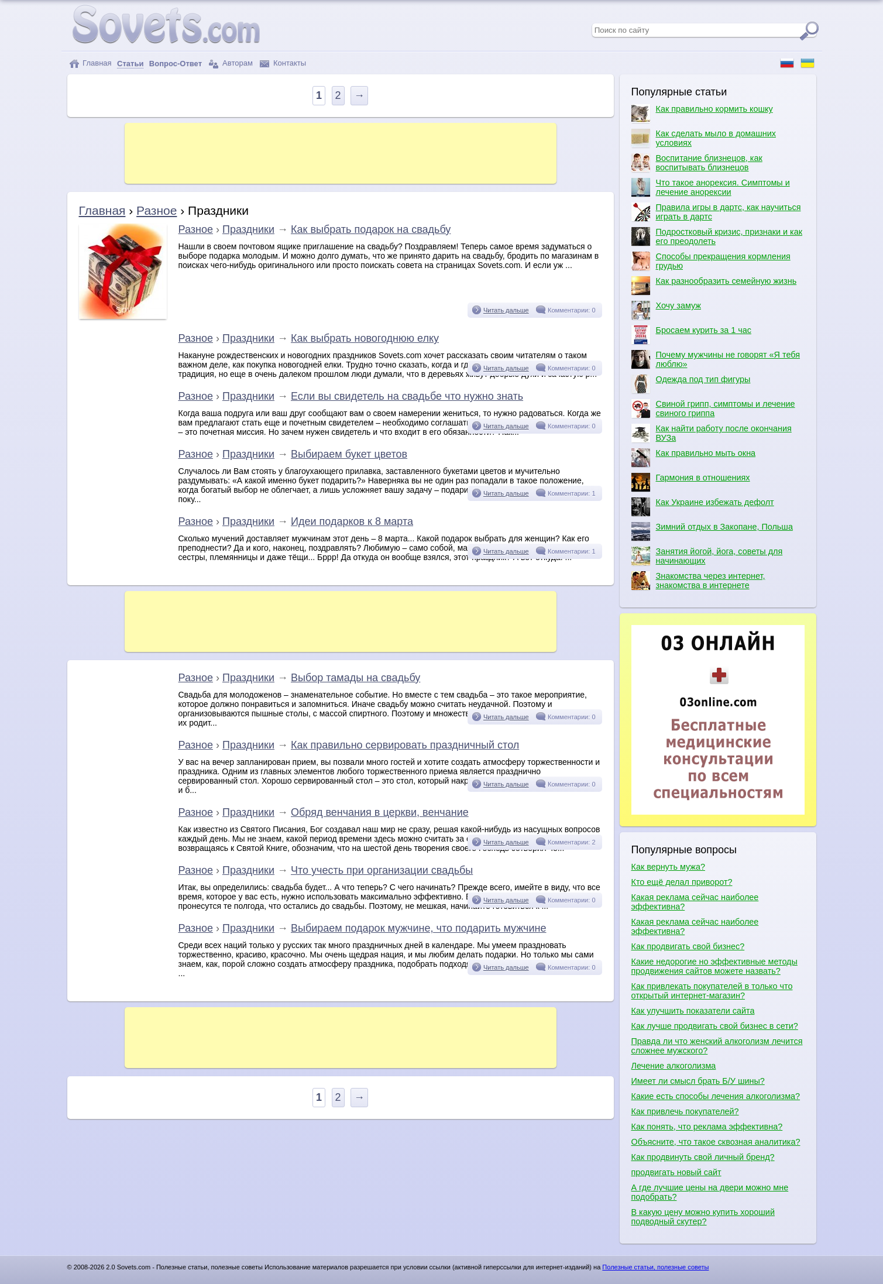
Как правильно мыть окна (693, 457)
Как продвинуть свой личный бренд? (703, 1157)
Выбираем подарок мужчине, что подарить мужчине (419, 928)
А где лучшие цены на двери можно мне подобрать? (710, 1192)
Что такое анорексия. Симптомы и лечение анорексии (710, 187)
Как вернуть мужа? (668, 866)
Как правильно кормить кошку (702, 113)
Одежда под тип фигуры (691, 384)
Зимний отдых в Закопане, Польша (712, 531)
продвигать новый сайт (676, 1172)
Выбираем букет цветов (349, 454)
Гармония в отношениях (690, 482)
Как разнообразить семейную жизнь (714, 285)
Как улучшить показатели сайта (693, 1010)
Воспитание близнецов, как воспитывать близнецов (696, 162)
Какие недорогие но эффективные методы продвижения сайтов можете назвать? (714, 966)
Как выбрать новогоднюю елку (365, 338)
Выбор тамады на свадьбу (355, 678)
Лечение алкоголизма (673, 1065)
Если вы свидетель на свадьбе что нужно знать (407, 396)
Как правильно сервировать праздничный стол (405, 745)
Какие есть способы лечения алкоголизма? (715, 1096)
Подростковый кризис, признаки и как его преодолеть (717, 236)
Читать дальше (506, 310)
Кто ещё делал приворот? (682, 882)
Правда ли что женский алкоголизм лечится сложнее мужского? (717, 1045)
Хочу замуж (666, 310)
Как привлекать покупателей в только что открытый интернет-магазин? (712, 990)
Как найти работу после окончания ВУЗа (711, 433)
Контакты (283, 63)
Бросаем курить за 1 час (691, 334)
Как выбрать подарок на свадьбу (371, 229)
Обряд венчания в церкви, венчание (380, 812)
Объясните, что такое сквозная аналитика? (715, 1141)
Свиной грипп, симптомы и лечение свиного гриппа (713, 408)
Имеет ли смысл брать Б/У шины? (698, 1081)
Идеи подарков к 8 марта (352, 521)
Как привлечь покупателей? (685, 1111)
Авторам (230, 63)
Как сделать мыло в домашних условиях (703, 138)
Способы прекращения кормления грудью (711, 261)
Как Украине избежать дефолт (702, 506)
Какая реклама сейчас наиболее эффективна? (695, 901)
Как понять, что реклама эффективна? (707, 1126)
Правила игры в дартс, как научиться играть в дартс (716, 211)
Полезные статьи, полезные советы (655, 1267)
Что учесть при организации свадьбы (382, 870)
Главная (90, 63)
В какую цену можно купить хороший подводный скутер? (703, 1216)
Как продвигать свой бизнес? (688, 946)
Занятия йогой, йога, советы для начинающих (707, 556)
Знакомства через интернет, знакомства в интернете (698, 580)
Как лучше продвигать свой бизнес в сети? (714, 1026)
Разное (156, 210)
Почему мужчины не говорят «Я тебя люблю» (715, 359)
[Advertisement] (341, 152)
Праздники (248, 229)
